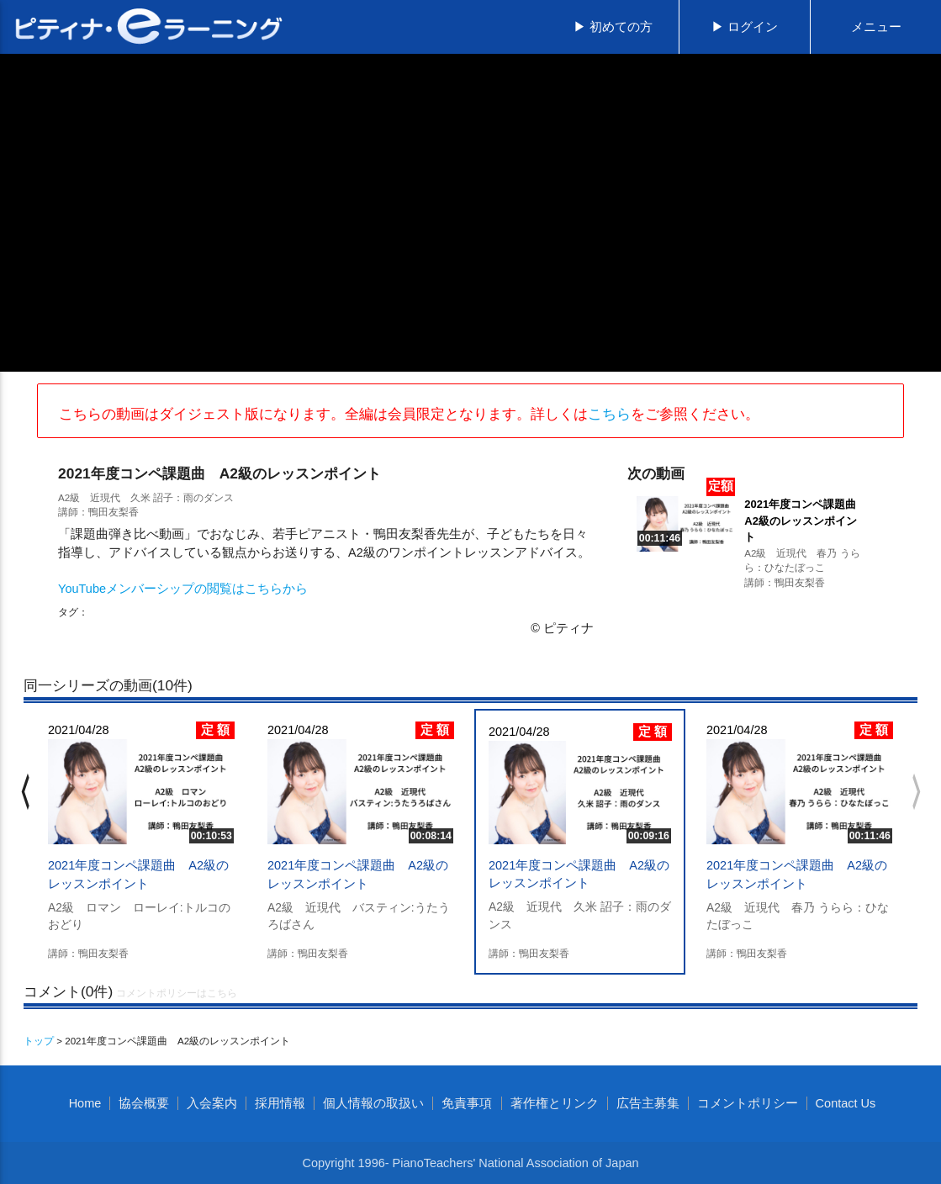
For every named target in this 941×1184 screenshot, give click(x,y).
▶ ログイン (744, 27)
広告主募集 (647, 1103)
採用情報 (280, 1103)
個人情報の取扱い (373, 1103)
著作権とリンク (554, 1103)
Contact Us (846, 1103)
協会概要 (144, 1103)
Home (85, 1103)
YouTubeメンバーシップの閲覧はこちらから (183, 588)
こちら (609, 413)
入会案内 (212, 1103)
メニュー (876, 27)
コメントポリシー (747, 1103)
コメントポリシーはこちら (176, 993)
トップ (39, 1040)
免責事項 (466, 1103)
